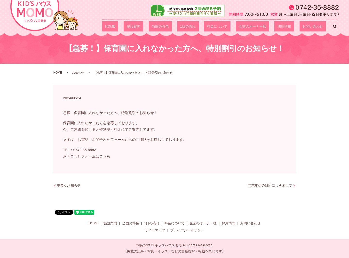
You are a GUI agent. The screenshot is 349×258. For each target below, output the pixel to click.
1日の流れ (215, 26)
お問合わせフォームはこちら (86, 156)
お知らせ (78, 72)
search (335, 26)
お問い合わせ (315, 26)
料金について (238, 26)
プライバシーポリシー (187, 230)
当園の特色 (193, 26)
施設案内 (172, 26)
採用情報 (293, 26)
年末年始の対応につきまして (270, 185)
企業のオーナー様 (267, 26)
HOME (155, 26)
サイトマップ (155, 230)
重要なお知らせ (69, 185)
